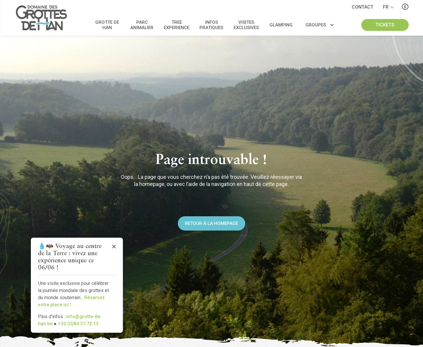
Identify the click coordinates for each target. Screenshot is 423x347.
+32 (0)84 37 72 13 (78, 324)
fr (386, 7)
